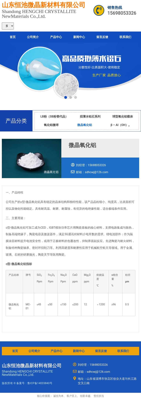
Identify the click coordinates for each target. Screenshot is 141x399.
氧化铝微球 (51, 125)
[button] (65, 97)
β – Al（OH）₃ (120, 125)
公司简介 (33, 37)
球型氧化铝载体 (122, 116)
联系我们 (125, 37)
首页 (13, 37)
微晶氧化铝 (84, 125)
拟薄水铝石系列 (90, 116)
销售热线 (114, 7)
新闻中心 (79, 37)
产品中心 (56, 37)
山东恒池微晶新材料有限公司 (43, 5)
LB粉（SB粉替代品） (54, 116)
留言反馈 (102, 37)
